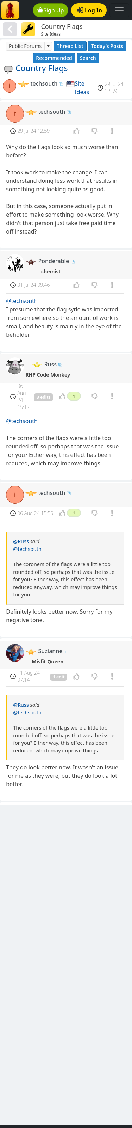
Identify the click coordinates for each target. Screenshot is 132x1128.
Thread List (70, 46)
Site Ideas (82, 88)
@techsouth (22, 301)
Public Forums (25, 46)
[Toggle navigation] (119, 10)
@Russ (21, 541)
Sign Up (50, 10)
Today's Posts (107, 46)
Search (88, 58)
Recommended (54, 58)
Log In (89, 10)
